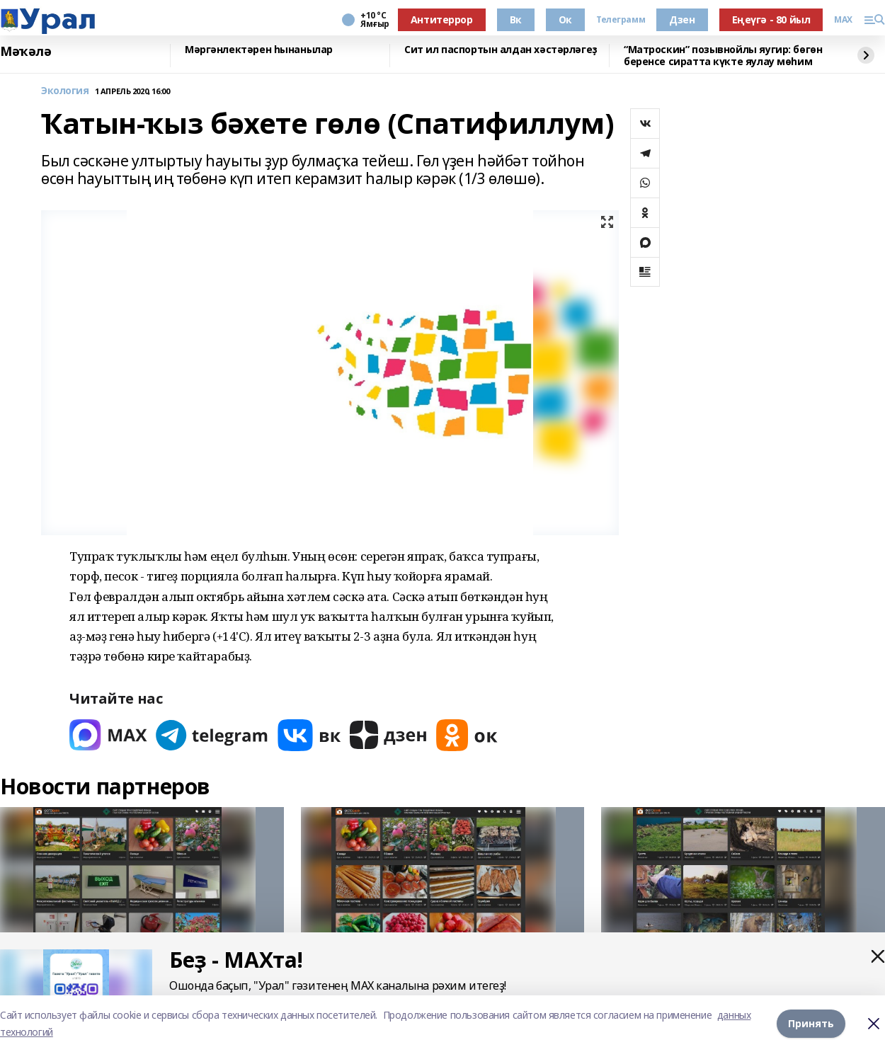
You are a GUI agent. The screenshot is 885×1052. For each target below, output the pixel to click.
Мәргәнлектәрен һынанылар (259, 50)
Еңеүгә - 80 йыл (771, 19)
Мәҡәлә (25, 51)
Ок (565, 19)
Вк (516, 19)
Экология (65, 91)
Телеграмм (620, 20)
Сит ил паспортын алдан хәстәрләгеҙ (501, 50)
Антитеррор (442, 19)
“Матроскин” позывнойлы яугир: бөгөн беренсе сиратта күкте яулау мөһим (723, 55)
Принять (811, 1023)
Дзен (682, 19)
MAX (843, 20)
